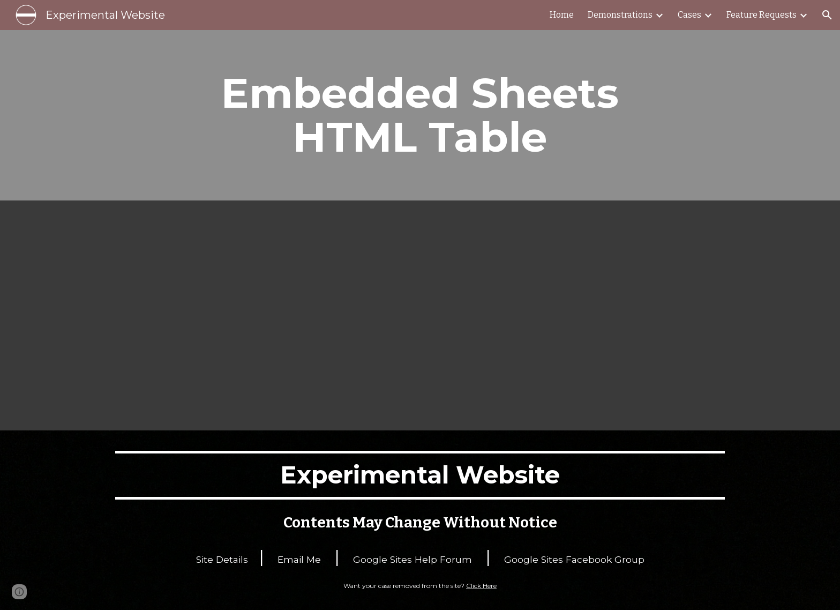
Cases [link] (689, 15)
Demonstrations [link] (620, 15)
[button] (827, 15)
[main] (420, 115)
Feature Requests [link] (761, 15)
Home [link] (562, 15)
